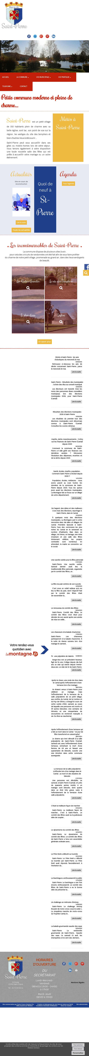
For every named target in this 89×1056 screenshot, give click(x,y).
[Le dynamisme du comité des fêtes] (67, 840)
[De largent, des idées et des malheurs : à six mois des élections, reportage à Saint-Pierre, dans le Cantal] (67, 530)
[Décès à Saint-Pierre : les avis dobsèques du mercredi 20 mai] (67, 365)
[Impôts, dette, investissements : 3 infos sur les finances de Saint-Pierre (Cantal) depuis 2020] (67, 451)
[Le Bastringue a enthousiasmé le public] (67, 888)
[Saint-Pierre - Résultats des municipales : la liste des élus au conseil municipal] (67, 393)
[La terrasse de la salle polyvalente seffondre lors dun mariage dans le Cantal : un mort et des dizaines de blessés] (67, 784)
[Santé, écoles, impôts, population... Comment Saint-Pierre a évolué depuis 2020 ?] (67, 485)
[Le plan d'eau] (28, 317)
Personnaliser (78, 1053)
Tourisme (6, 86)
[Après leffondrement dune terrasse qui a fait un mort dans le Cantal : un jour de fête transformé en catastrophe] (67, 745)
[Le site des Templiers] (61, 283)
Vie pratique (63, 77)
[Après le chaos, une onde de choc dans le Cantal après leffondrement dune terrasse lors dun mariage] (67, 701)
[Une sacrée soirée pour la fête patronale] (67, 569)
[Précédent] (13, 206)
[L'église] (61, 317)
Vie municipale (42, 77)
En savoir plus (44, 342)
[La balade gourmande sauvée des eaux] (67, 936)
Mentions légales (77, 982)
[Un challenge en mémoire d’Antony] (67, 912)
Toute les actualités (21, 230)
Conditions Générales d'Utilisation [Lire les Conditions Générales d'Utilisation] (46, 1005)
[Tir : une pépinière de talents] (67, 665)
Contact (23, 86)
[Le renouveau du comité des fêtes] (67, 618)
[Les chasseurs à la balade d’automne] (67, 642)
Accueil (5, 77)
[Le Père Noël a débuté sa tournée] (67, 864)
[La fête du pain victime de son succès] (67, 594)
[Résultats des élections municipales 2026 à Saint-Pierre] (67, 421)
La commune (21, 77)
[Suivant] (29, 206)
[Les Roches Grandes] (28, 283)
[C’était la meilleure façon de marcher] (67, 816)
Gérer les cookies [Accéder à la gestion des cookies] (66, 1005)
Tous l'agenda (68, 184)
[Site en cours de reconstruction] (21, 202)
